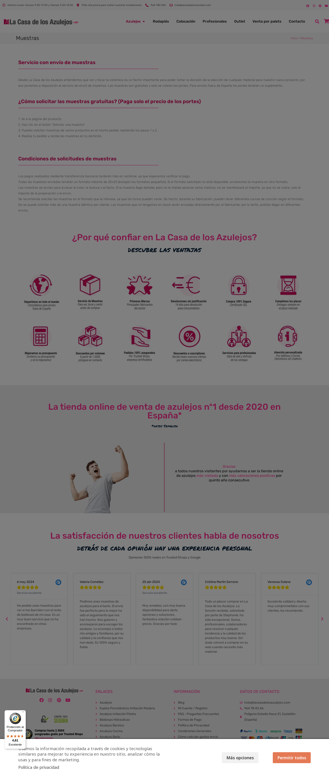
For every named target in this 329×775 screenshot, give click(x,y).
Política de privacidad (38, 767)
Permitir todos (291, 757)
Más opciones (238, 757)
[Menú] (23, 713)
